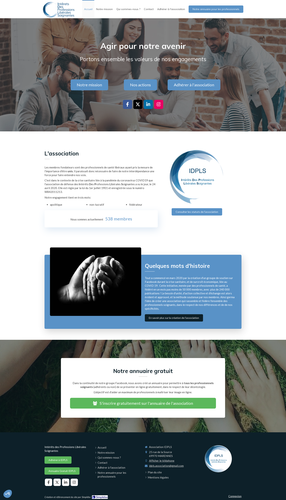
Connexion (234, 496)
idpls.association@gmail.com (166, 465)
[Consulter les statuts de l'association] (197, 212)
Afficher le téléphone (161, 460)
